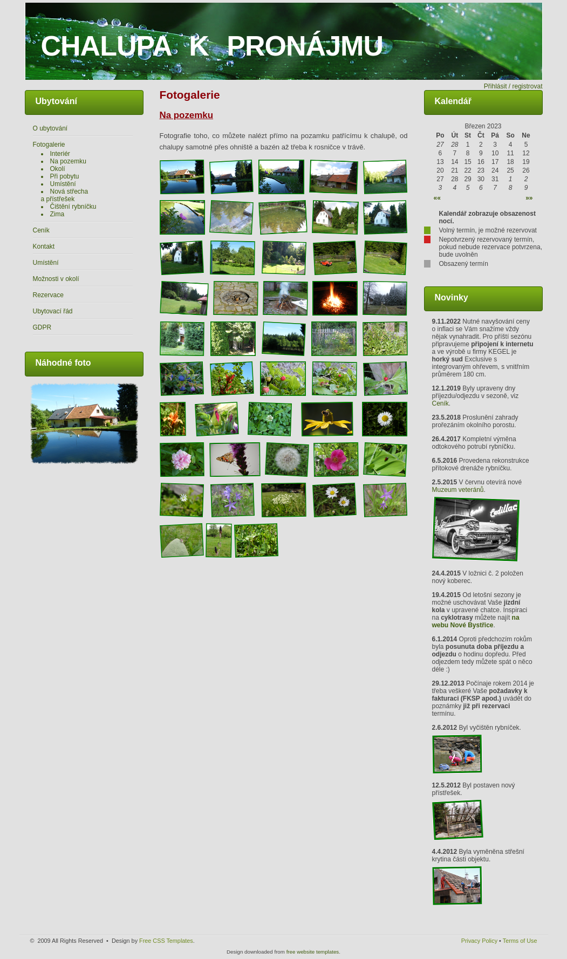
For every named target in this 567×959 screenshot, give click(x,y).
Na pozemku (68, 161)
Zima (57, 214)
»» (528, 198)
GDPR (42, 327)
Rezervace (48, 295)
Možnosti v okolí (56, 279)
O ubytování (50, 128)
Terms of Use (520, 940)
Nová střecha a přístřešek (64, 195)
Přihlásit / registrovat (513, 86)
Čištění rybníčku (73, 206)
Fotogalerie (49, 144)
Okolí (57, 169)
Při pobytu (64, 176)
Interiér (60, 153)
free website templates (312, 952)
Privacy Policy (479, 940)
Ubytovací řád (53, 311)
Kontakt (44, 246)
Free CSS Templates (166, 940)
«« (437, 198)
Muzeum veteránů (458, 490)
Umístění (63, 184)
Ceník (41, 230)
